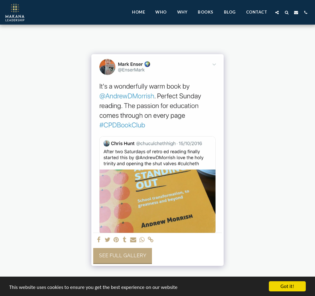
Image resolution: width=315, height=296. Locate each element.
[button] (277, 12)
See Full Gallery (122, 255)
